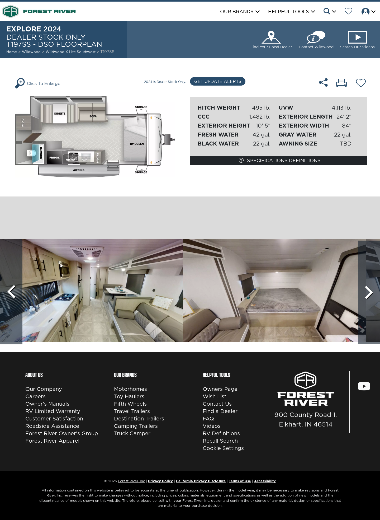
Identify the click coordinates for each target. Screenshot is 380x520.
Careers (35, 396)
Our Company (43, 389)
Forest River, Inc (131, 481)
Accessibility (265, 481)
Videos (212, 426)
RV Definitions (221, 433)
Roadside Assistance (52, 426)
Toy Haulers (129, 396)
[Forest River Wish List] (348, 12)
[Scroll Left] (11, 291)
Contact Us (217, 403)
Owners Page (220, 389)
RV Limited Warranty (52, 411)
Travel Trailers (132, 411)
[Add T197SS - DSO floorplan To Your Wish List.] (360, 83)
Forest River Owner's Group (61, 433)
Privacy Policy (160, 481)
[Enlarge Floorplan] (101, 136)
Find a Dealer (220, 411)
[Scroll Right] (369, 291)
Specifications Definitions (280, 160)
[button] (329, 12)
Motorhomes (130, 389)
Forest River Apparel (52, 440)
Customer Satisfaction (54, 418)
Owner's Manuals (47, 403)
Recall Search (220, 440)
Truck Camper (132, 433)
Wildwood (31, 51)
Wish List (214, 396)
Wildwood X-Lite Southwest (71, 51)
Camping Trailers (136, 426)
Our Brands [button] (237, 11)
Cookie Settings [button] (223, 448)
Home (11, 51)
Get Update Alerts (217, 81)
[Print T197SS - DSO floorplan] (341, 83)
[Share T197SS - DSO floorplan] (324, 82)
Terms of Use (240, 481)
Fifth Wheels (130, 403)
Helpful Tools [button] (288, 11)
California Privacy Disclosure (201, 481)
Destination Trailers (139, 418)
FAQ (208, 418)
